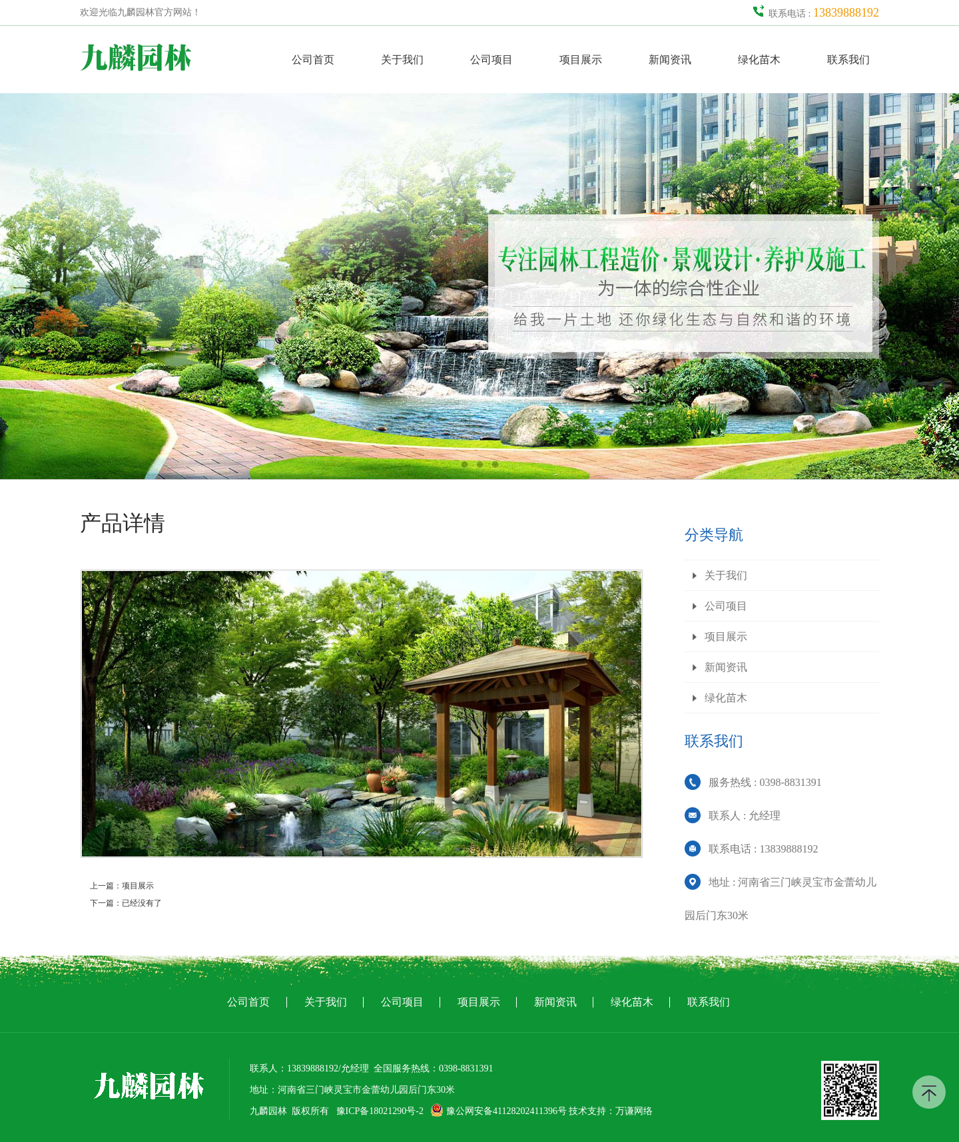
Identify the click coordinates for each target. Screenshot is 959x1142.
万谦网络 (634, 1111)
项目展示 (580, 59)
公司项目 (491, 59)
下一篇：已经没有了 (126, 903)
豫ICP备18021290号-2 (380, 1111)
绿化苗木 (759, 59)
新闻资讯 (670, 59)
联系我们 (848, 59)
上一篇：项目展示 (122, 885)
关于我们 (402, 59)
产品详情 (122, 523)
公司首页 (313, 59)
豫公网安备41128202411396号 (498, 1111)
